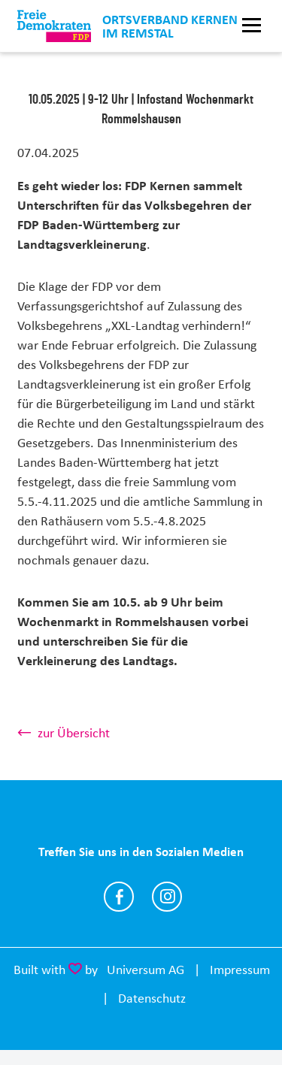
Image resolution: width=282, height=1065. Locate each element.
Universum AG (145, 969)
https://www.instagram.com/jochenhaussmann (167, 897)
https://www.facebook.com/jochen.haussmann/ (119, 897)
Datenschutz (152, 998)
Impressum (240, 969)
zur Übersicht (74, 733)
